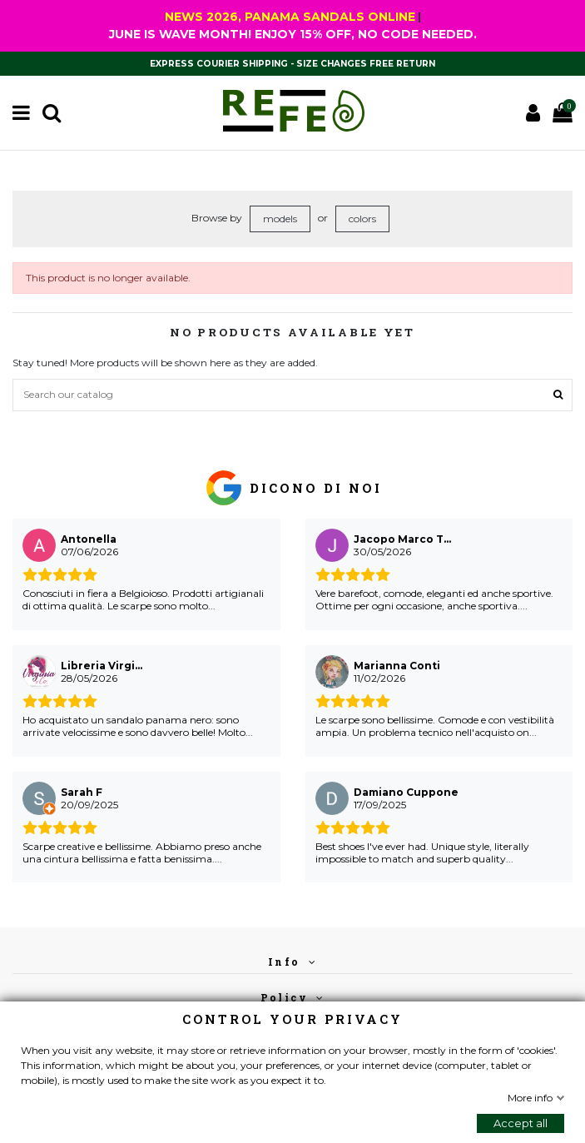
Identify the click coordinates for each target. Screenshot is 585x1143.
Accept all (520, 1123)
